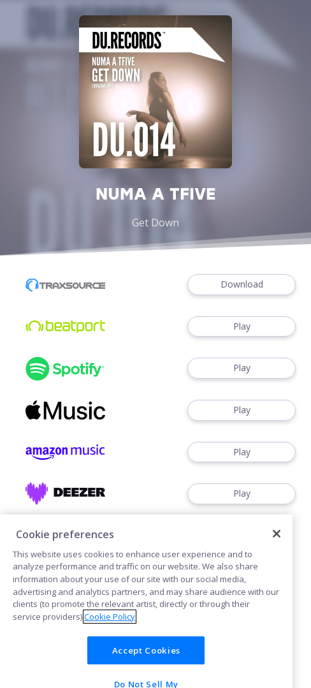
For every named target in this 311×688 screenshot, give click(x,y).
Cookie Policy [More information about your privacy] (109, 628)
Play (241, 327)
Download (241, 285)
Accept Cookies (146, 662)
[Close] (277, 546)
